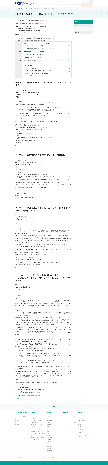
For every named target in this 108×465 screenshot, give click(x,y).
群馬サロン (49, 424)
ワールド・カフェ (35, 439)
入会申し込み (87, 5)
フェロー (80, 424)
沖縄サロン (49, 450)
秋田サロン (49, 420)
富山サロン (49, 431)
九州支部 (49, 444)
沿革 (79, 422)
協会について (76, 4)
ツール (16, 426)
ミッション (80, 418)
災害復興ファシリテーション (37, 426)
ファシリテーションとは (49, 4)
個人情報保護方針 (51, 457)
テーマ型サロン (66, 412)
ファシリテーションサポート (37, 424)
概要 (69, 43)
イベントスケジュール (36, 420)
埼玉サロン (49, 426)
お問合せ (78, 1)
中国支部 (49, 441)
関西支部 (49, 435)
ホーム (15, 8)
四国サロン (49, 439)
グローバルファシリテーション (38, 429)
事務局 (79, 432)
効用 (16, 422)
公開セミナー (34, 422)
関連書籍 (17, 424)
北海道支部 (49, 416)
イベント (30, 8)
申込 (69, 45)
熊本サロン (49, 448)
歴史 (16, 418)
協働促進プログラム (35, 431)
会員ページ (57, 1)
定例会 (32, 418)
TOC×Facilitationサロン (68, 420)
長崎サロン (49, 446)
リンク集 (64, 1)
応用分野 (17, 420)
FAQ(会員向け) (81, 429)
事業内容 (33, 416)
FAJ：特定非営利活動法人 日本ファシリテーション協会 (24, 3)
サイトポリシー (60, 457)
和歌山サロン (50, 437)
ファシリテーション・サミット (38, 437)
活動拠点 (68, 4)
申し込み (17, 145)
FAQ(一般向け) (71, 1)
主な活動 (60, 4)
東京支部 (25, 8)
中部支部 (49, 433)
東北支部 (49, 418)
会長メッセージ (81, 420)
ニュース (78, 25)
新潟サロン (49, 429)
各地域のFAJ (20, 8)
